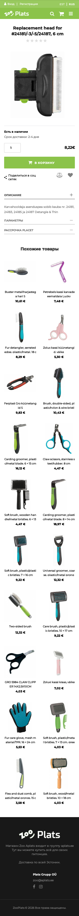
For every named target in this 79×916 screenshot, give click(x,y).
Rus (72, 4)
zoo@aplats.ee (43, 880)
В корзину (41, 162)
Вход (9, 4)
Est (62, 4)
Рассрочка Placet (18, 230)
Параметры (13, 220)
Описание (12, 195)
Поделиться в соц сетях (22, 177)
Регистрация (29, 4)
